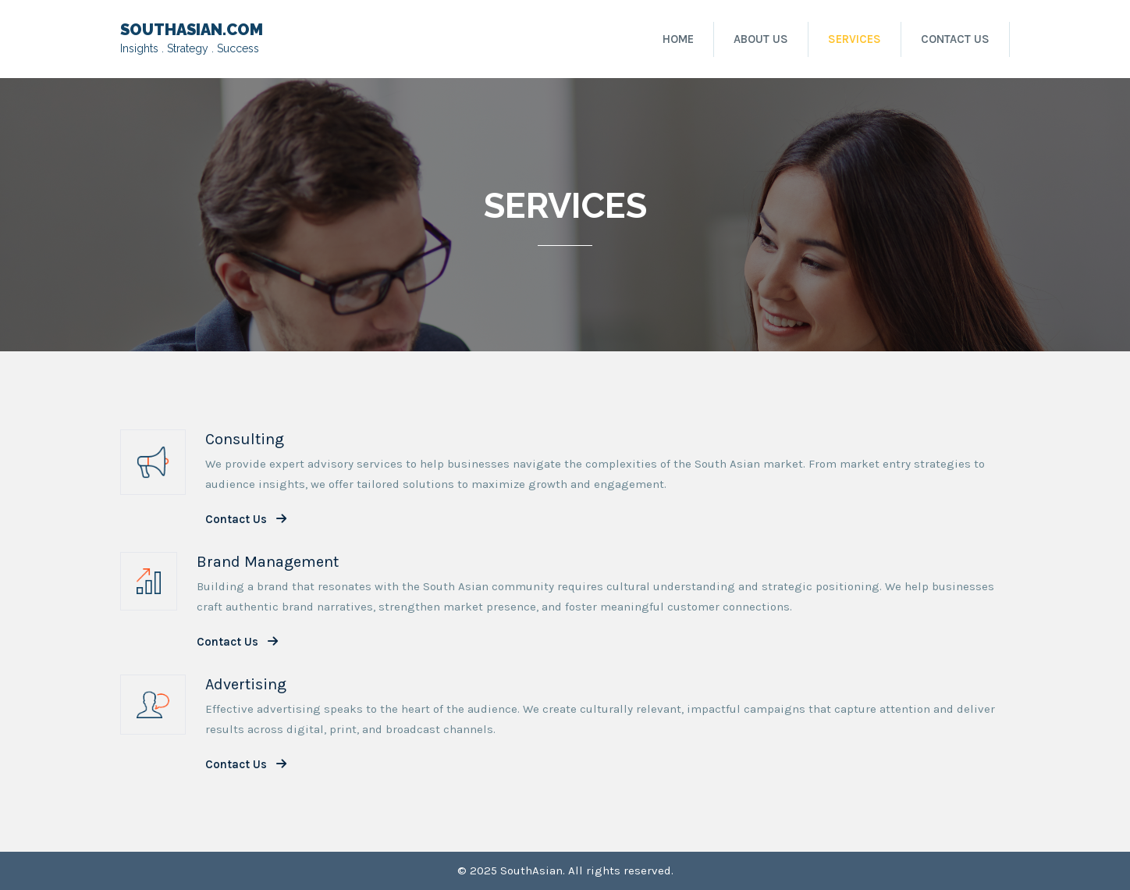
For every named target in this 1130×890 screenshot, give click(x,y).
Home (678, 39)
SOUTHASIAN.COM (191, 29)
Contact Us (955, 39)
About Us (761, 39)
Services (854, 39)
